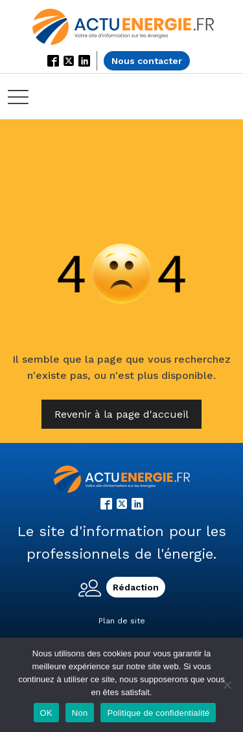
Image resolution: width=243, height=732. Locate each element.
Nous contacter (146, 61)
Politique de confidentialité (158, 713)
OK (46, 713)
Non (80, 713)
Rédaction (136, 587)
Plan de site (121, 620)
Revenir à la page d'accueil (121, 414)
